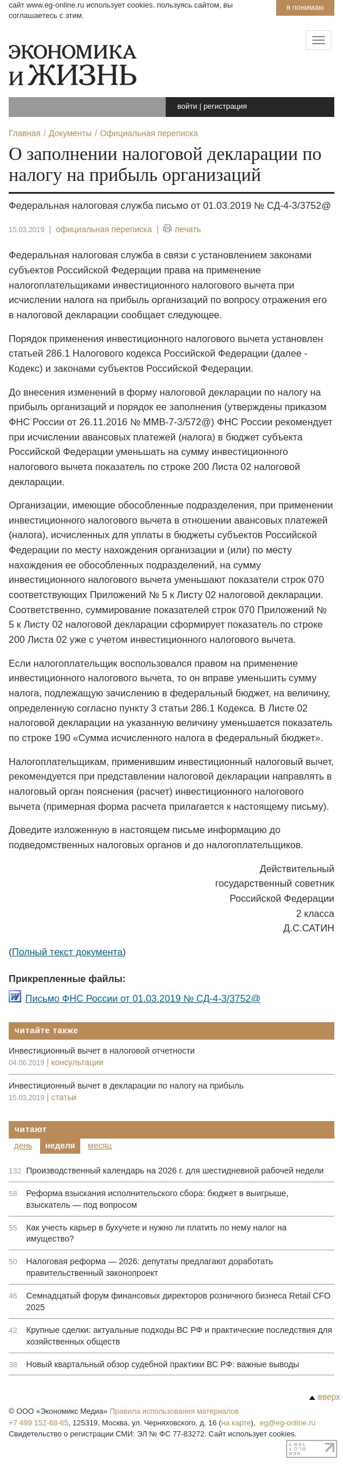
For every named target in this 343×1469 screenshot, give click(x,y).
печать (182, 229)
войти (187, 106)
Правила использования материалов (174, 1411)
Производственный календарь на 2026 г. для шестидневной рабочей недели (175, 1170)
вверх (324, 1397)
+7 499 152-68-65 (39, 1422)
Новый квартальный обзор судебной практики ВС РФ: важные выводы (162, 1364)
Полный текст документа (67, 952)
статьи (63, 1097)
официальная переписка (104, 229)
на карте (236, 1422)
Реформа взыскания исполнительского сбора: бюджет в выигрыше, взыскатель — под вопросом (157, 1199)
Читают (31, 1129)
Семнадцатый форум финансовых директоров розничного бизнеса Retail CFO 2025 (178, 1301)
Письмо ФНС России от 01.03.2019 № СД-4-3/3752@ (143, 998)
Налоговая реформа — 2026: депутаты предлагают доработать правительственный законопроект (149, 1267)
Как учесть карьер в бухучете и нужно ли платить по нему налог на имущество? (156, 1233)
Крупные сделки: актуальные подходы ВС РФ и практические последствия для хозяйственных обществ (179, 1335)
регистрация (225, 106)
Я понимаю (305, 7)
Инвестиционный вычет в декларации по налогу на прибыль (126, 1085)
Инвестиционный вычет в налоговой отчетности (102, 1050)
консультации (77, 1062)
